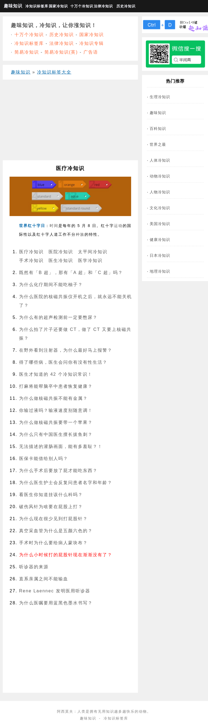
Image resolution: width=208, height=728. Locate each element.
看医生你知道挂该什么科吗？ (51, 494)
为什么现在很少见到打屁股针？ (53, 518)
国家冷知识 (58, 6)
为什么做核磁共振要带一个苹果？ (56, 422)
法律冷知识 (103, 6)
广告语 (90, 52)
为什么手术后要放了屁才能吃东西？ (58, 470)
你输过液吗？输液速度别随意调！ (56, 410)
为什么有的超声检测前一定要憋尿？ (58, 317)
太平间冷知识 (92, 251)
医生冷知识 (61, 260)
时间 (54, 225)
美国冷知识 (160, 224)
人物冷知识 (160, 192)
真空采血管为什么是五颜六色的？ (56, 530)
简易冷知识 (26, 52)
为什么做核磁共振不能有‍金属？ (53, 398)
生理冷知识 (160, 97)
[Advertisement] (68, 122)
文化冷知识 (160, 208)
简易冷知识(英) (61, 52)
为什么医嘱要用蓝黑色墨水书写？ (56, 603)
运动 (118, 225)
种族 (80, 234)
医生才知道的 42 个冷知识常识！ (55, 374)
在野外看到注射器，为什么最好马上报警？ (65, 350)
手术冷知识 (31, 260)
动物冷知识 (160, 176)
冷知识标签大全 (54, 72)
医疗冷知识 (31, 251)
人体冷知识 (160, 160)
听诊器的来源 (34, 566)
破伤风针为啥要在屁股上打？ (51, 506)
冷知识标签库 (35, 6)
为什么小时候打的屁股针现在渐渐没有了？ (65, 554)
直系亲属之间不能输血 (43, 578)
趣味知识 (13, 6)
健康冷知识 (160, 239)
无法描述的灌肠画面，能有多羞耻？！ (61, 446)
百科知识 (158, 128)
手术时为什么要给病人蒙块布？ (53, 542)
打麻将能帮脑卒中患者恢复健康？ (56, 386)
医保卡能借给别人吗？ (43, 458)
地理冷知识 (160, 271)
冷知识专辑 (91, 43)
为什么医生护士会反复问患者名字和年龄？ (65, 482)
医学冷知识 (90, 260)
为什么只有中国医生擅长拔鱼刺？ (56, 434)
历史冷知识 (125, 6)
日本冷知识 (160, 255)
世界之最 (158, 144)
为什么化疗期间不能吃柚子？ (51, 284)
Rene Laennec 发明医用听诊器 (54, 591)
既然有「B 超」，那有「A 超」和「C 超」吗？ (71, 272)
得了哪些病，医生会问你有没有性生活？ (63, 362)
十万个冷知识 (80, 6)
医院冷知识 (61, 251)
